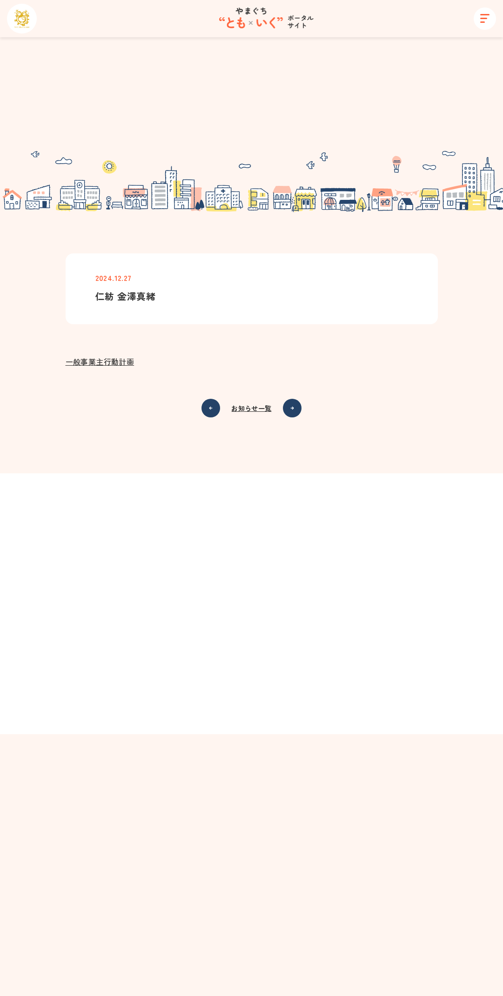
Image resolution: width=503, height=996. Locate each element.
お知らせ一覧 (251, 409)
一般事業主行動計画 (100, 362)
